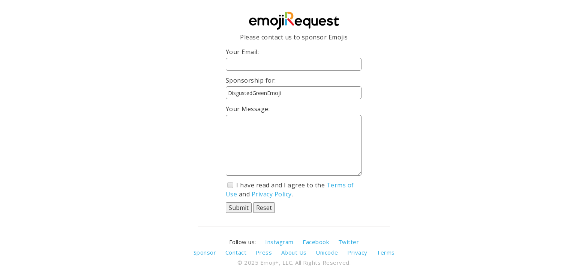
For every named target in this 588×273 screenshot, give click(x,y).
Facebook (316, 242)
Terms (385, 252)
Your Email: (242, 52)
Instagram (279, 242)
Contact (236, 252)
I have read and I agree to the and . (290, 189)
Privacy (357, 252)
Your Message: (248, 109)
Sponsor (205, 252)
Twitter (348, 242)
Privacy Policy (272, 194)
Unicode (327, 252)
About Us (294, 252)
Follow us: (242, 242)
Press (264, 252)
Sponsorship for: (251, 80)
